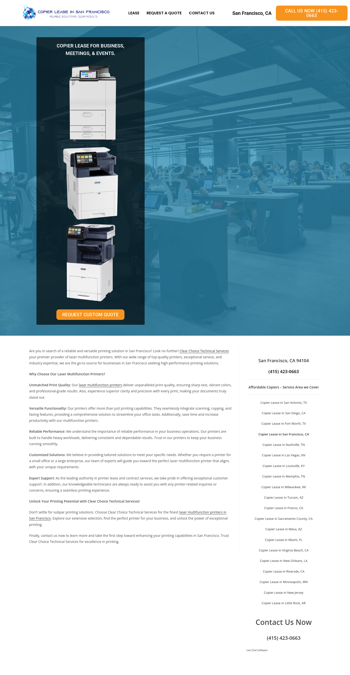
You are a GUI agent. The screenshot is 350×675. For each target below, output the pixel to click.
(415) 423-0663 (284, 638)
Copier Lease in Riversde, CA (283, 571)
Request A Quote (164, 13)
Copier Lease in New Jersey (284, 592)
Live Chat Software (257, 650)
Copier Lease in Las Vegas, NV (283, 455)
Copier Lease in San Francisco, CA (283, 434)
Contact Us (202, 13)
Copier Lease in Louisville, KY (283, 466)
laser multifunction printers (100, 385)
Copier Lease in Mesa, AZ (283, 529)
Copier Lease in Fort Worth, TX (283, 423)
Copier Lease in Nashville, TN (283, 444)
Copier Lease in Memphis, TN (283, 476)
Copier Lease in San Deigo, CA (284, 413)
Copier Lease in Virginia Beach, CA (284, 550)
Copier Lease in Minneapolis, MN (284, 582)
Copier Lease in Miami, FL (283, 540)
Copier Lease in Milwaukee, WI (283, 487)
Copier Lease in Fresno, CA (283, 508)
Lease (133, 13)
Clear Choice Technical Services (204, 351)
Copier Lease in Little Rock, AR (284, 603)
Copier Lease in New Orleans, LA (283, 560)
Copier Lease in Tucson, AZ (283, 497)
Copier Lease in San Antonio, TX (284, 402)
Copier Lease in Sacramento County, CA (284, 518)
